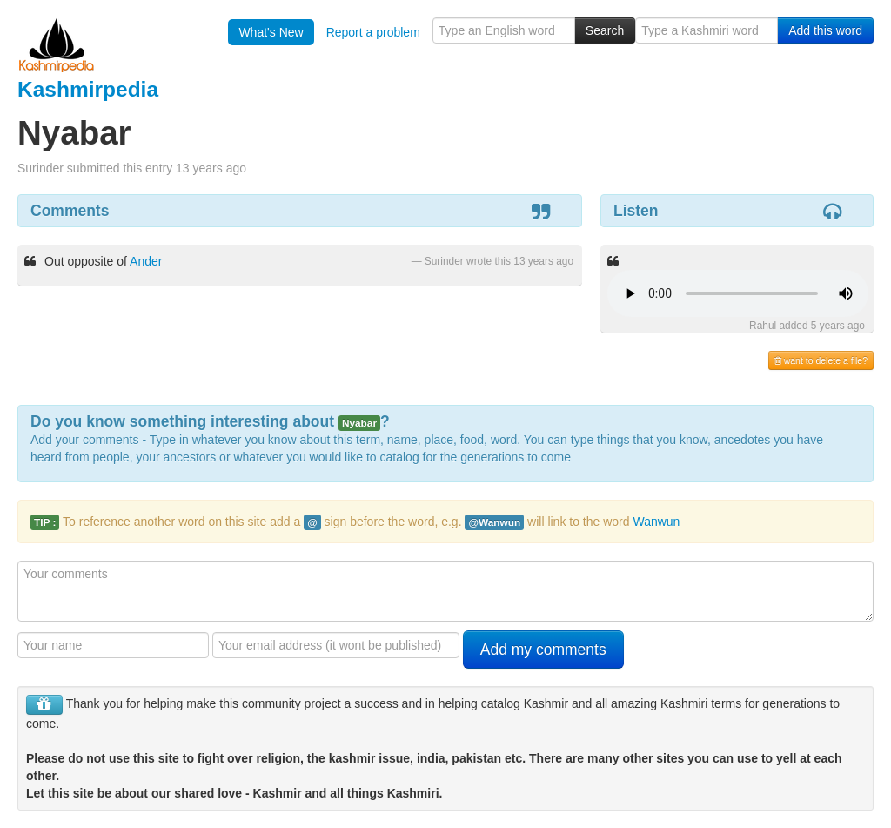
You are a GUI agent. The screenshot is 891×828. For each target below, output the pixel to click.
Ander (146, 261)
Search (605, 30)
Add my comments (543, 649)
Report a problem (373, 32)
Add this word (825, 30)
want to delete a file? (821, 360)
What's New (270, 32)
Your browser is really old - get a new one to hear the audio (737, 293)
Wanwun (656, 521)
